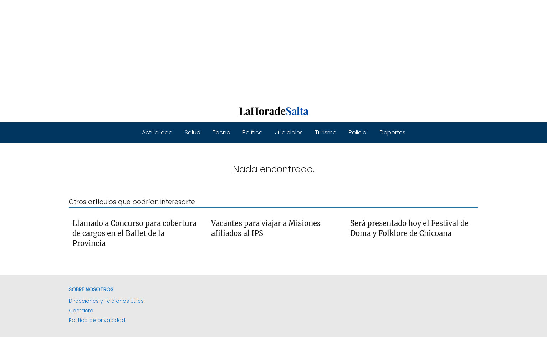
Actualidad (157, 132)
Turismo (326, 132)
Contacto (81, 310)
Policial (358, 132)
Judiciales (289, 132)
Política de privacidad (97, 320)
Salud (192, 132)
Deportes (392, 132)
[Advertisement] (214, 50)
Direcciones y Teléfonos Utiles (106, 300)
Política (252, 132)
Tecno (221, 132)
